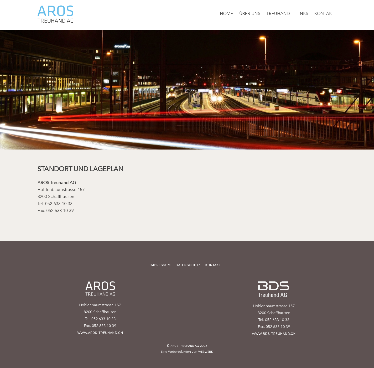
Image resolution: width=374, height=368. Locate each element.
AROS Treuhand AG (185, 345)
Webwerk (205, 351)
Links (302, 13)
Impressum (160, 265)
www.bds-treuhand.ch (274, 333)
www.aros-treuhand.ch (100, 332)
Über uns (249, 13)
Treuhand (278, 13)
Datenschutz (188, 265)
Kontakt (324, 13)
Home (226, 13)
